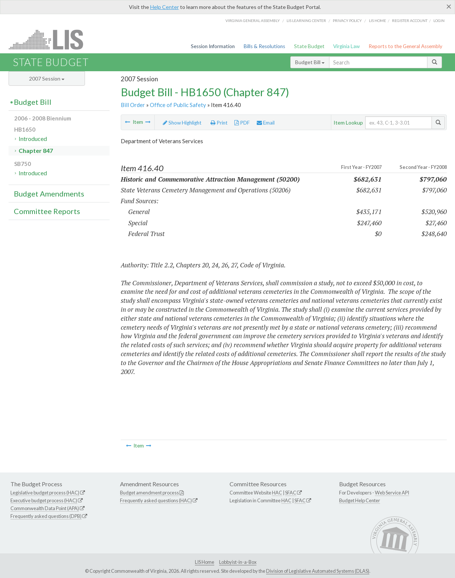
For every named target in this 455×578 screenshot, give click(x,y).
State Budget (309, 46)
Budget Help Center (359, 500)
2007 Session (46, 78)
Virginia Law (346, 46)
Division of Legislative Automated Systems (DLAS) (317, 571)
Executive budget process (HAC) (43, 500)
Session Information (213, 46)
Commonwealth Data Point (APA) (44, 508)
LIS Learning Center (306, 20)
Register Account (409, 20)
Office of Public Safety (178, 104)
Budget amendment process (149, 493)
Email (266, 123)
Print (219, 123)
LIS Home (204, 562)
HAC (277, 493)
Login (439, 20)
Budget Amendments (49, 193)
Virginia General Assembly (252, 20)
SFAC (290, 493)
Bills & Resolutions (264, 46)
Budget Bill (310, 62)
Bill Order (133, 104)
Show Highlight (182, 123)
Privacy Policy (347, 20)
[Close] (449, 6)
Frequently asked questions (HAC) (156, 500)
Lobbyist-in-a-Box (237, 562)
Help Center (164, 7)
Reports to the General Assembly (405, 46)
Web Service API (392, 493)
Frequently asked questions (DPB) (46, 516)
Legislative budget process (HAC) (44, 493)
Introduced (33, 138)
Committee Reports (47, 211)
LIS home (377, 20)
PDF (242, 123)
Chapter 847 (36, 150)
